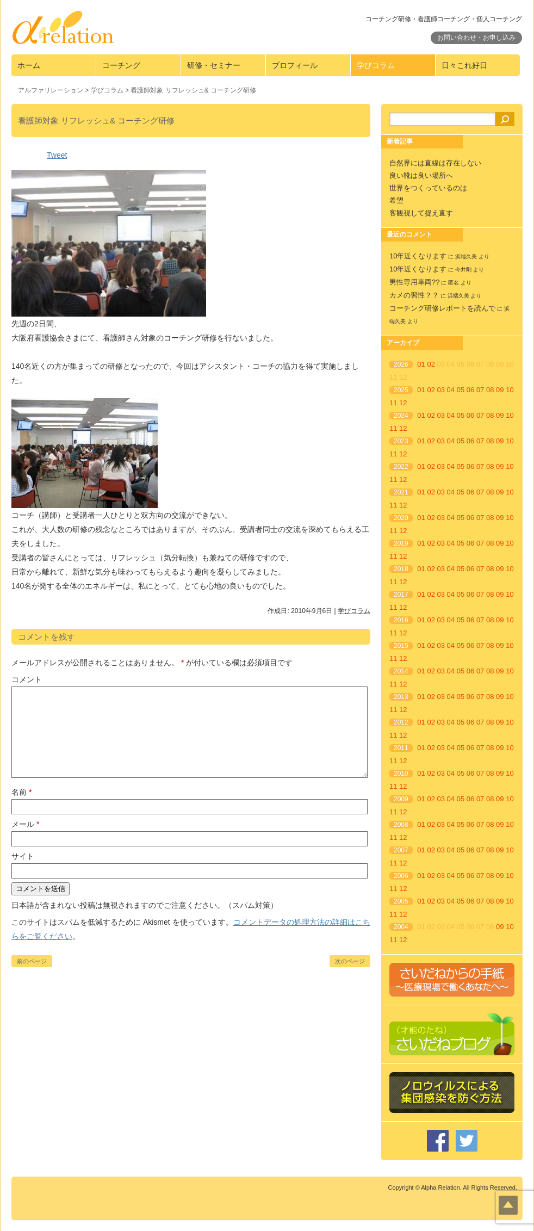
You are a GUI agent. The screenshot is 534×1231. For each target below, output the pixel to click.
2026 (401, 364)
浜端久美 (466, 256)
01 (421, 364)
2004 (401, 927)
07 (480, 390)
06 (470, 390)
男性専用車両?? (414, 282)
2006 (401, 876)
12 (403, 403)
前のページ (32, 961)
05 (460, 390)
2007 (401, 850)
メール (25, 824)
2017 (401, 594)
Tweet (57, 155)
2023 (401, 441)
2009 (401, 799)
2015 (401, 645)
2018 (401, 569)
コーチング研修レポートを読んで (442, 308)
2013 (401, 697)
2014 (401, 671)
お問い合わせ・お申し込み (476, 37)
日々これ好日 (464, 65)
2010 (401, 773)
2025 (401, 390)
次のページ (350, 961)
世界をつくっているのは (428, 188)
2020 (401, 518)
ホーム (28, 65)
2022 (401, 467)
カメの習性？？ (414, 295)
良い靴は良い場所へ (421, 175)
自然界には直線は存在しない (435, 163)
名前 (21, 792)
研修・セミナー (213, 65)
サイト (22, 856)
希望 (396, 200)
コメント (26, 679)
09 (500, 390)
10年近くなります (417, 256)
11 (393, 403)
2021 (401, 492)
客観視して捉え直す (421, 213)
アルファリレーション (50, 90)
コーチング (121, 65)
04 (451, 390)
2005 (401, 901)
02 (430, 364)
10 (509, 390)
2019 (401, 543)
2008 (401, 824)
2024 (401, 415)
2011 (401, 748)
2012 (401, 722)
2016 (401, 620)
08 (490, 390)
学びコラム (376, 65)
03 (441, 390)
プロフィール (295, 65)
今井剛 (463, 270)
